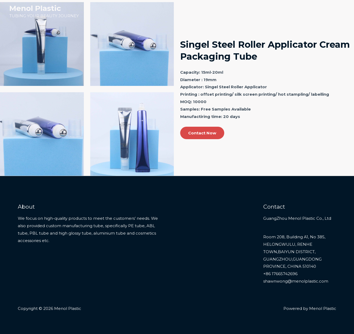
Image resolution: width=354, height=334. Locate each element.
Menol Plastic (35, 8)
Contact (333, 11)
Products (257, 11)
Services (287, 11)
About (310, 11)
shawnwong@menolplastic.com (295, 281)
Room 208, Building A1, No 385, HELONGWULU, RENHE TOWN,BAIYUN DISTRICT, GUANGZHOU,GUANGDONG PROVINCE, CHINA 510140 (294, 251)
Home (233, 11)
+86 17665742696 (280, 273)
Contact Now (202, 132)
